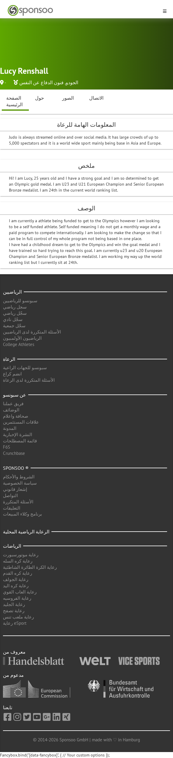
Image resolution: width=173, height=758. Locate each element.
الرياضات (12, 546)
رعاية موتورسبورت (20, 554)
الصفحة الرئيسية (14, 101)
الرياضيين (12, 292)
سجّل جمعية (14, 325)
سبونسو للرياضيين (20, 300)
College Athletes (18, 344)
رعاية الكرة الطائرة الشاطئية (30, 567)
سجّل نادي (13, 319)
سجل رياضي (15, 307)
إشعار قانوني (15, 489)
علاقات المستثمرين (21, 422)
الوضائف (11, 410)
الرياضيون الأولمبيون (22, 338)
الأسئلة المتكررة (18, 502)
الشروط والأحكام (18, 477)
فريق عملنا (13, 403)
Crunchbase (14, 453)
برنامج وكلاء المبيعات (22, 514)
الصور (68, 98)
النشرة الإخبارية (17, 434)
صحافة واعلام (15, 416)
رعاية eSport (14, 623)
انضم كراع (12, 374)
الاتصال (96, 98)
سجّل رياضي (15, 313)
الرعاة (9, 359)
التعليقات (11, 508)
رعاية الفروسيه (17, 598)
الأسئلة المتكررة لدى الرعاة (29, 380)
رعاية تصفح (13, 610)
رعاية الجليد (14, 604)
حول (39, 98)
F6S (6, 447)
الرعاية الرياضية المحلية (26, 532)
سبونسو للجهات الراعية (25, 367)
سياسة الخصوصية (20, 483)
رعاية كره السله (17, 561)
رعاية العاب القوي (20, 592)
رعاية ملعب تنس (18, 617)
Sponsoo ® (16, 468)
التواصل (10, 495)
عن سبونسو (14, 395)
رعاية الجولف (15, 579)
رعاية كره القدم (17, 573)
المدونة (9, 428)
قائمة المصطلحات (20, 441)
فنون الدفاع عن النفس (41, 82)
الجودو (72, 82)
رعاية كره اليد (16, 585)
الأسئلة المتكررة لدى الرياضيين (32, 332)
